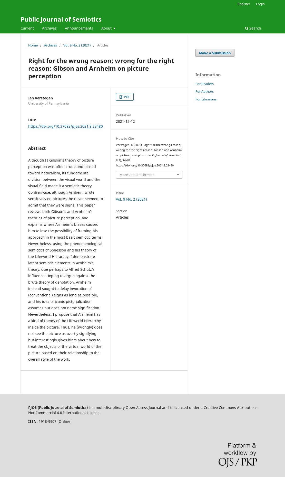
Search (253, 28)
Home (33, 45)
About (107, 28)
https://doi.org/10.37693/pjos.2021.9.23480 (65, 126)
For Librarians (206, 99)
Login (260, 4)
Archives (49, 28)
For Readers (204, 83)
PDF (126, 97)
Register (244, 4)
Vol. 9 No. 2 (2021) (77, 45)
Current (27, 28)
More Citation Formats (137, 174)
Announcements (79, 28)
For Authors (204, 91)
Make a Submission (215, 53)
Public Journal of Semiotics (61, 19)
